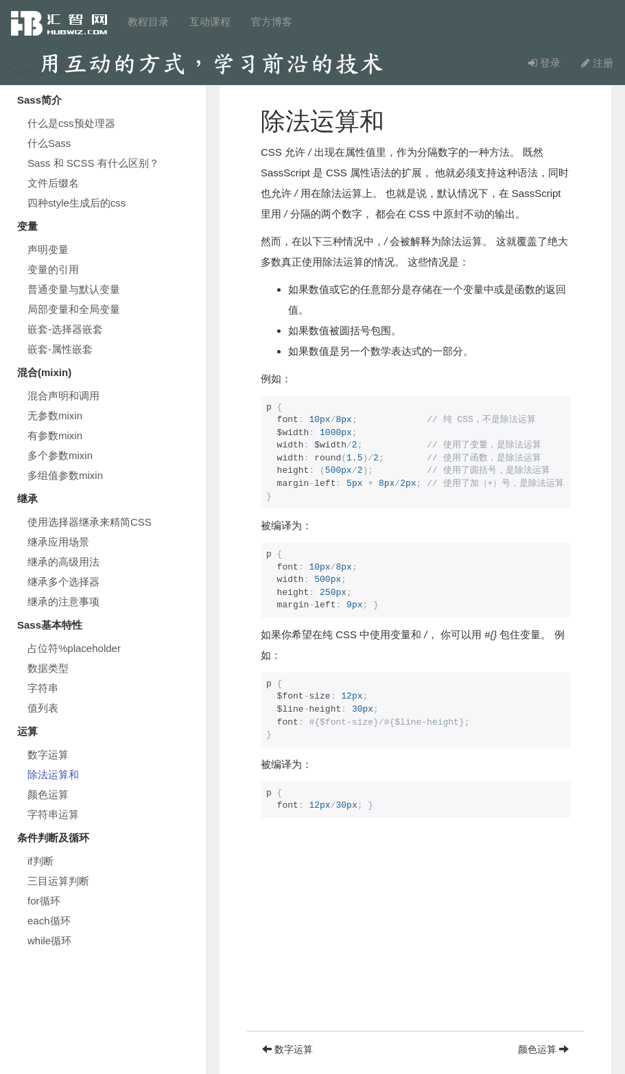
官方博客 (271, 21)
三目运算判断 (58, 881)
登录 (544, 63)
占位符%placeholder (74, 648)
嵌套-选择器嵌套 (65, 329)
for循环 (43, 901)
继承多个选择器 (63, 581)
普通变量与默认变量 (73, 289)
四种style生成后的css (76, 203)
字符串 (42, 688)
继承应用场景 (58, 542)
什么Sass (49, 143)
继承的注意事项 (63, 601)
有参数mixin (54, 435)
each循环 (49, 920)
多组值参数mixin (65, 475)
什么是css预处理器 (71, 123)
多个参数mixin (60, 455)
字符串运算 (53, 814)
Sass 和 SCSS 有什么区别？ (93, 163)
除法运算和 (53, 774)
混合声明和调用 (63, 395)
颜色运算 (48, 794)
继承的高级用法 (63, 562)
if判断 (40, 861)
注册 (597, 63)
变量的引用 (53, 269)
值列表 (42, 708)
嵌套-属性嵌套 (60, 349)
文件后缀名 (53, 183)
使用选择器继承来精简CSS (89, 522)
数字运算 (48, 754)
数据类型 (48, 668)
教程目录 (148, 21)
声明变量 (48, 249)
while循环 (49, 940)
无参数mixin (54, 415)
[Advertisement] (415, 935)
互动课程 (210, 21)
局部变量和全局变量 (73, 309)
